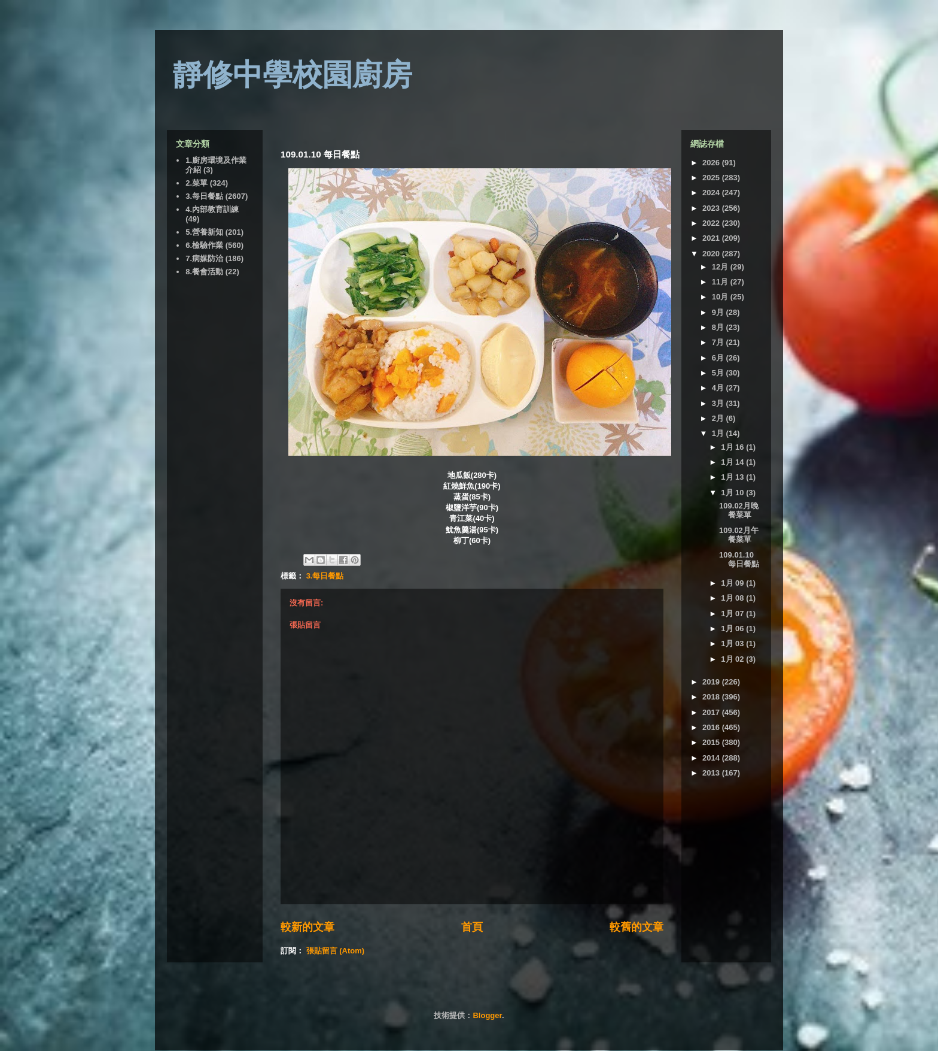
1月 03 (733, 643)
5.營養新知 (204, 232)
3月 (719, 403)
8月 (719, 327)
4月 (719, 387)
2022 (712, 223)
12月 (721, 266)
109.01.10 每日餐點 (739, 559)
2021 (712, 238)
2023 (712, 208)
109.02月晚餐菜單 (739, 510)
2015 (712, 742)
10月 (721, 296)
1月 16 (733, 447)
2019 (712, 681)
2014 (712, 757)
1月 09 (733, 582)
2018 (712, 696)
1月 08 (733, 597)
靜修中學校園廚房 (292, 75)
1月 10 (733, 492)
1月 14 (733, 462)
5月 (719, 372)
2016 (712, 727)
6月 (719, 357)
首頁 (472, 927)
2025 (712, 177)
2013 (712, 772)
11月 (721, 281)
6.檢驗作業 (204, 245)
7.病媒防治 (204, 258)
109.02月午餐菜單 (739, 535)
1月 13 (733, 477)
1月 (719, 433)
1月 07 (733, 613)
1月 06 (733, 628)
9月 (719, 312)
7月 (719, 342)
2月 (719, 418)
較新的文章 (307, 927)
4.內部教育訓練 (212, 209)
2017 (712, 712)
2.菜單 (196, 182)
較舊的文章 (636, 927)
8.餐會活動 (204, 271)
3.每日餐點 (325, 575)
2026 (712, 162)
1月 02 (733, 659)
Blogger (487, 1015)
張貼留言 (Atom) (335, 950)
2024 (712, 192)
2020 (712, 253)
